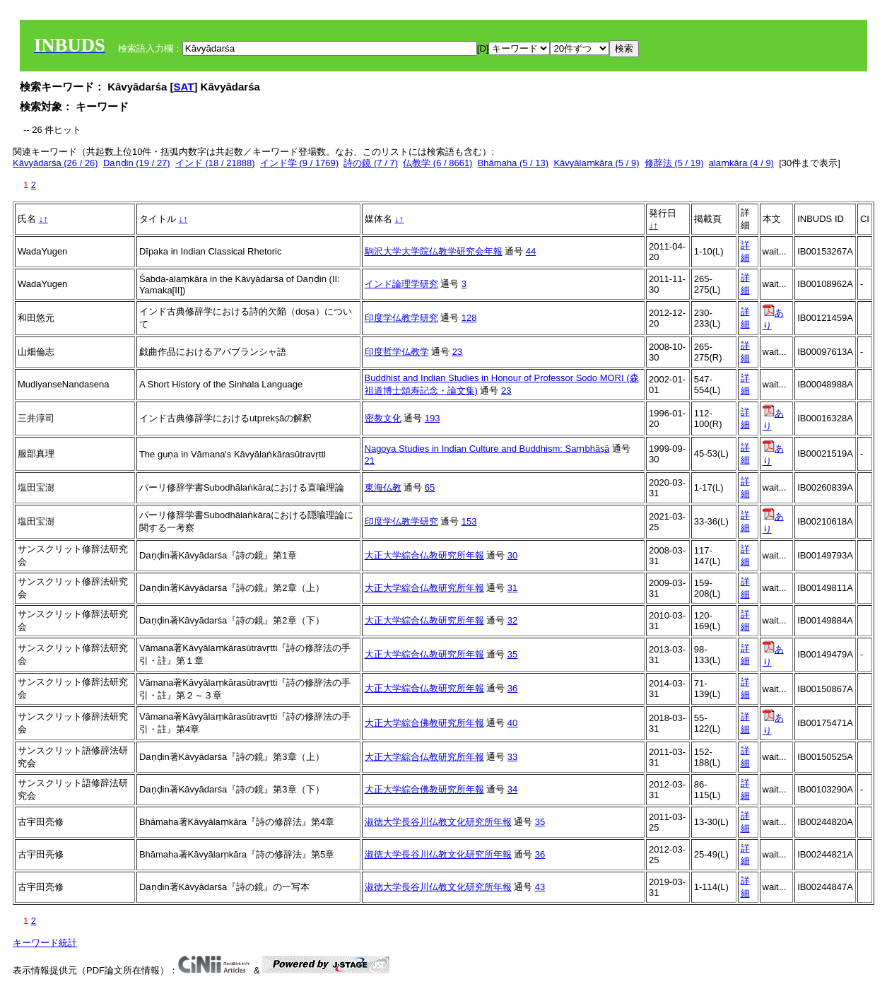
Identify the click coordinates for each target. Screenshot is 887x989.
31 (512, 588)
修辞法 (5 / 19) (674, 163)
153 (469, 521)
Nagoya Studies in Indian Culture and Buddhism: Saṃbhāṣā (487, 448)
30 (512, 555)
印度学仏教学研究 (401, 317)
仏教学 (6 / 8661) (437, 163)
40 (512, 723)
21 (370, 460)
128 (469, 317)
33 (512, 756)
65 (430, 487)
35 (512, 654)
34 (512, 789)
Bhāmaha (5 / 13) (513, 163)
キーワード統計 (45, 942)
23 (457, 351)
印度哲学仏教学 (397, 351)
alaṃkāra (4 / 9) (741, 163)
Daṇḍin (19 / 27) (136, 163)
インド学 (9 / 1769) (299, 163)
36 (512, 688)
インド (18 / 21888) (215, 163)
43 (540, 887)
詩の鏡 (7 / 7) (370, 163)
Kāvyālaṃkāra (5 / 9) (596, 163)
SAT (184, 87)
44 (531, 251)
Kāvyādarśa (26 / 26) (55, 163)
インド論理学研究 (401, 284)
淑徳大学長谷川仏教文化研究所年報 (438, 822)
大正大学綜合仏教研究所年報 (424, 555)
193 (432, 418)
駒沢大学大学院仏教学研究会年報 (434, 251)
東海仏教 (383, 487)
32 (512, 620)
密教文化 (383, 418)
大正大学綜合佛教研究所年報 (424, 723)
